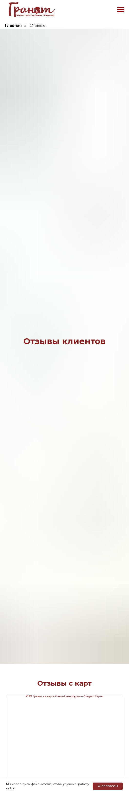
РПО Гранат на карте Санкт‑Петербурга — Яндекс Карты (64, 696)
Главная (13, 25)
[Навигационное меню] (120, 9)
